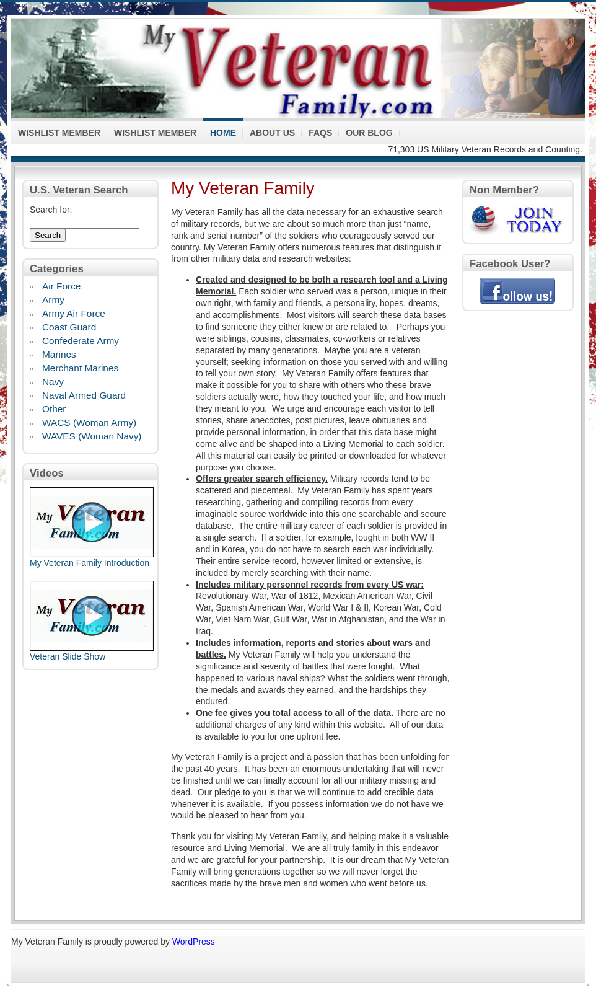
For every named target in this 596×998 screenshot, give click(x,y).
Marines (59, 355)
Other (54, 409)
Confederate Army (80, 341)
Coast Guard (69, 328)
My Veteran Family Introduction (89, 563)
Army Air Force (73, 314)
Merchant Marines (80, 368)
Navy (53, 382)
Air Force (61, 287)
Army (53, 300)
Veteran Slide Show (67, 656)
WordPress (193, 942)
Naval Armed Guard (84, 396)
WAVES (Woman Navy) (92, 437)
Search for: (51, 209)
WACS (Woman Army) (89, 423)
